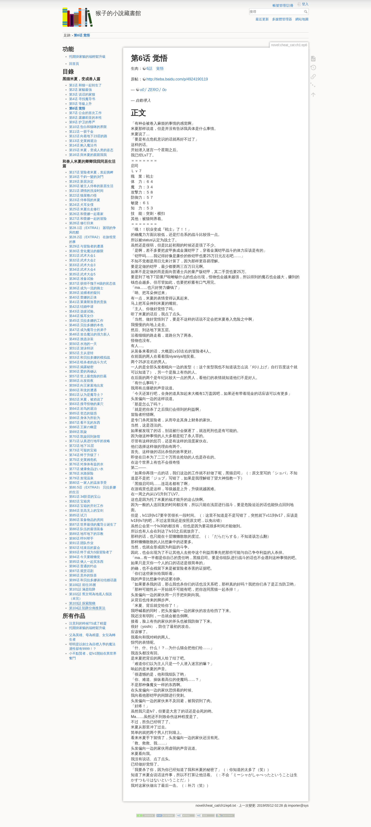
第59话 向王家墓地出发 (86, 385)
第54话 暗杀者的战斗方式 (88, 362)
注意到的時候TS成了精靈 (87, 623)
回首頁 (74, 64)
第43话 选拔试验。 (83, 311)
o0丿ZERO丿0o (153, 90)
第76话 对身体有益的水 (86, 464)
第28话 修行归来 (81, 223)
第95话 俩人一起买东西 (86, 561)
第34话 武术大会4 (82, 269)
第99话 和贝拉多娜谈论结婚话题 (93, 580)
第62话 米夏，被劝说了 (86, 399)
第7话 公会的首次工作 (85, 113)
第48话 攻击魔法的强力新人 (89, 334)
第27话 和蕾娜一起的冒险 (88, 218)
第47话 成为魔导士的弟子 (88, 330)
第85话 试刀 (78, 515)
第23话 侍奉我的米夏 (84, 200)
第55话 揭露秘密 (81, 367)
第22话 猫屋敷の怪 (83, 195)
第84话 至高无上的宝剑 (86, 510)
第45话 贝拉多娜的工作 (86, 320)
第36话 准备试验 (81, 279)
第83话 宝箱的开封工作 (86, 506)
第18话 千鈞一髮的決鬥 (86, 177)
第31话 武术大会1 (82, 255)
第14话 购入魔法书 (83, 145)
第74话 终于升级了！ (84, 455)
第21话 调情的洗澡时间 (86, 191)
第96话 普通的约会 (83, 566)
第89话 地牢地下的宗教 (86, 534)
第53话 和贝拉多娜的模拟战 (89, 357)
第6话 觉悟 (82, 35)
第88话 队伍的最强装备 (86, 529)
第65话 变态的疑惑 (83, 413)
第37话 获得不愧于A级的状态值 (92, 283)
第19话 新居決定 (81, 181)
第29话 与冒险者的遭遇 (86, 246)
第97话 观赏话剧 (81, 571)
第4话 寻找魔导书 (82, 99)
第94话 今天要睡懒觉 (84, 557)
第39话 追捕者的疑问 (84, 293)
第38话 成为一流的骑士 (86, 288)
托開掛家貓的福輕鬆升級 (87, 56)
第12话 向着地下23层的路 (88, 136)
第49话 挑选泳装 (81, 339)
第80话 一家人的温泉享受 (88, 482)
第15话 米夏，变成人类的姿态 (91, 150)
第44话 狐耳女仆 (81, 316)
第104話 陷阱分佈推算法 (87, 608)
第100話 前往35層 (82, 585)
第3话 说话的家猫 (82, 94)
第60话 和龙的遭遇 (83, 390)
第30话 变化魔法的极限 (86, 251)
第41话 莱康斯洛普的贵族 (88, 302)
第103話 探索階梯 (82, 603)
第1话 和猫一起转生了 (85, 85)
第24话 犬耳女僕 (81, 205)
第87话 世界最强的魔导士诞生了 (93, 524)
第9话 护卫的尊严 (82, 122)
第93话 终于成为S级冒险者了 (90, 552)
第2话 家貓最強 (80, 90)
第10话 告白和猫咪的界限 (88, 127)
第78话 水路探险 (81, 473)
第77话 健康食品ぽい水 (86, 469)
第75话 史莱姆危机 (83, 460)
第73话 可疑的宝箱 (83, 450)
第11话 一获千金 (81, 131)
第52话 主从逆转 (81, 353)
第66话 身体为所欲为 (84, 418)
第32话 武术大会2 (82, 260)
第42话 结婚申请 (81, 306)
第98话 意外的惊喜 (83, 575)
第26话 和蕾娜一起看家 (86, 214)
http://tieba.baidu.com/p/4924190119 (177, 79)
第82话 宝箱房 (79, 501)
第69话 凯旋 (78, 432)
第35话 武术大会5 (82, 274)
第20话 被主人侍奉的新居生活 (91, 186)
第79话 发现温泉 (81, 478)
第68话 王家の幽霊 (83, 427)
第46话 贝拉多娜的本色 (86, 325)
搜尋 (306, 11)
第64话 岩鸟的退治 (83, 408)
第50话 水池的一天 (83, 344)
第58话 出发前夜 (81, 381)
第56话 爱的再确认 (83, 371)
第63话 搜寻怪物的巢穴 (86, 404)
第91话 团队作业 (81, 543)
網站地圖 (302, 19)
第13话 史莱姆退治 (83, 141)
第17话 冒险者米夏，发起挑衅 (91, 172)
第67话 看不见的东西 (84, 422)
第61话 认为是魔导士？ (86, 394)
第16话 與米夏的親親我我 (88, 155)
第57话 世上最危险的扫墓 (88, 376)
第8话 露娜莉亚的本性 (85, 117)
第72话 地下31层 (81, 446)
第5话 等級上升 (80, 104)
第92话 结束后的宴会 (84, 548)
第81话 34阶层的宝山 (85, 496)
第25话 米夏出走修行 (84, 209)
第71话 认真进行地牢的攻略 (89, 441)
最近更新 (262, 19)
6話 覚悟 (155, 68)
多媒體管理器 (282, 19)
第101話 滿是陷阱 (82, 589)
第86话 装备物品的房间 (86, 520)
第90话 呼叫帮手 (81, 538)
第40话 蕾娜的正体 (83, 297)
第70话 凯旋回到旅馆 (84, 436)
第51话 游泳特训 (81, 348)
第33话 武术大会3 (82, 265)
